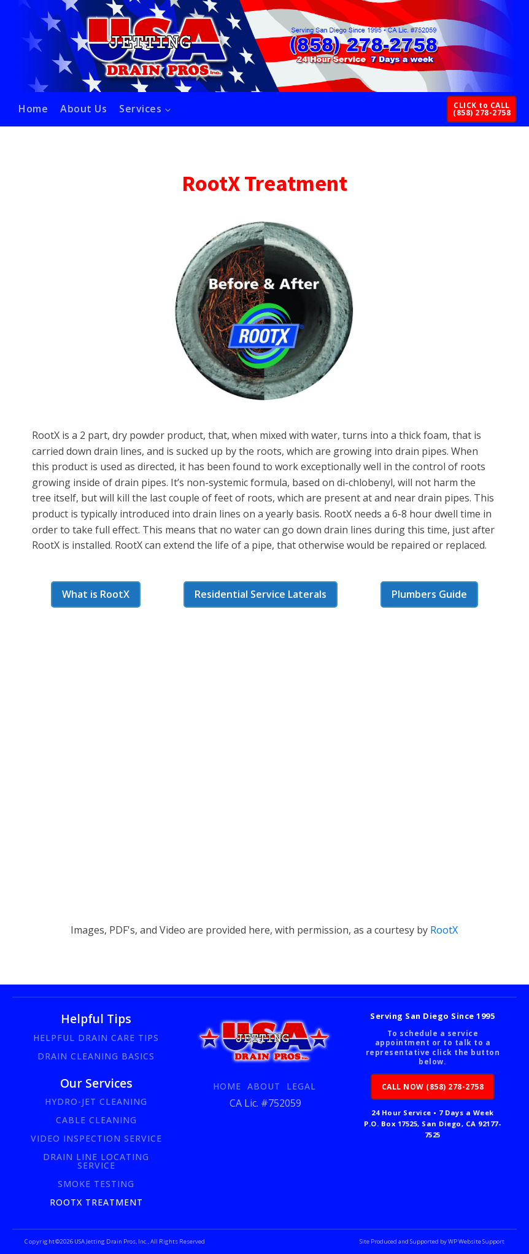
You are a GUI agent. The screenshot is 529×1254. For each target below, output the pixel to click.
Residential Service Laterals (260, 594)
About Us (83, 108)
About (263, 1086)
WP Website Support (475, 1241)
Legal (301, 1086)
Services (140, 108)
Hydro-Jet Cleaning (96, 1101)
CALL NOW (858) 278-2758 (433, 1087)
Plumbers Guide (429, 594)
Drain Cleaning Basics (96, 1056)
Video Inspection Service (96, 1138)
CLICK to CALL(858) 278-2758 (482, 109)
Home (33, 108)
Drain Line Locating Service (96, 1161)
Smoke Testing (96, 1184)
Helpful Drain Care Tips (96, 1037)
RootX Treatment (96, 1202)
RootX (443, 930)
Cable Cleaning (96, 1120)
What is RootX (95, 594)
